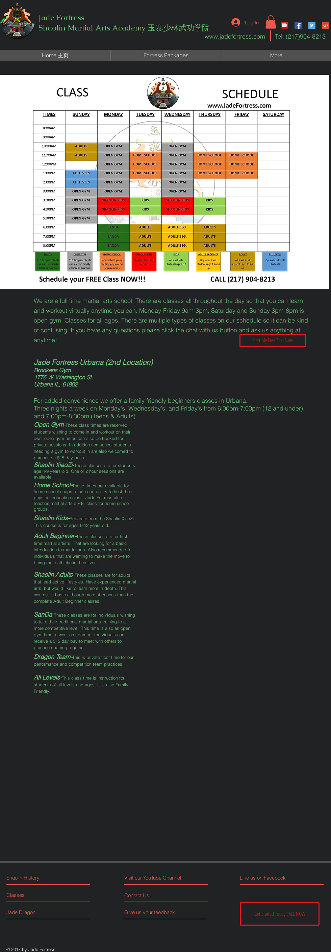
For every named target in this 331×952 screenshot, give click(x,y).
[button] (270, 21)
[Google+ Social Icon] (325, 25)
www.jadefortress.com (235, 36)
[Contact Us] (149, 895)
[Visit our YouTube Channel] (154, 877)
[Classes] (31, 895)
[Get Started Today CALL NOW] (280, 914)
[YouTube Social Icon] (284, 25)
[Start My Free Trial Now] (272, 340)
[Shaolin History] (35, 877)
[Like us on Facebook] (270, 877)
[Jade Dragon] (31, 912)
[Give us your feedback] (152, 912)
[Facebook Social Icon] (298, 25)
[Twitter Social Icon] (311, 25)
